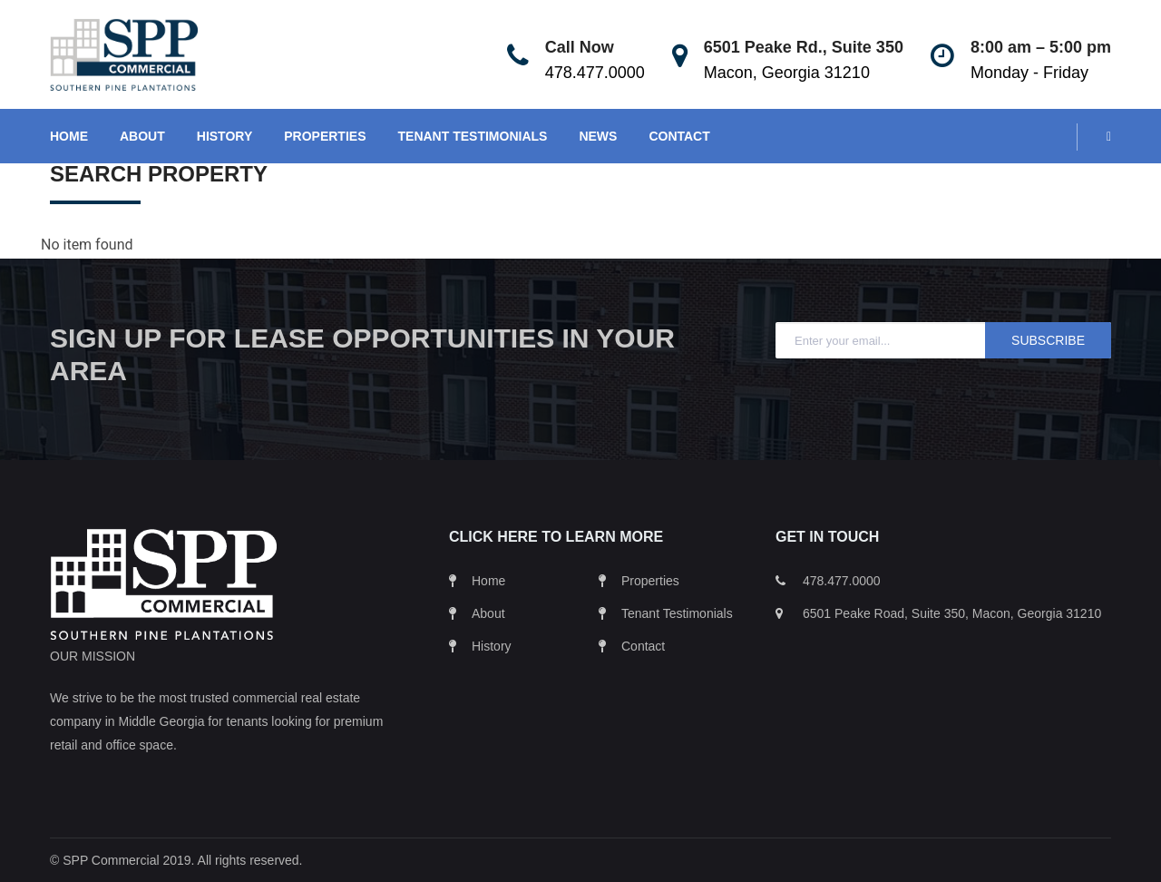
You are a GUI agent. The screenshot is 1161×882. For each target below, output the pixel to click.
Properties (650, 580)
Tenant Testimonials (677, 613)
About (488, 613)
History (492, 646)
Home (488, 580)
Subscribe (1048, 340)
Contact (643, 646)
